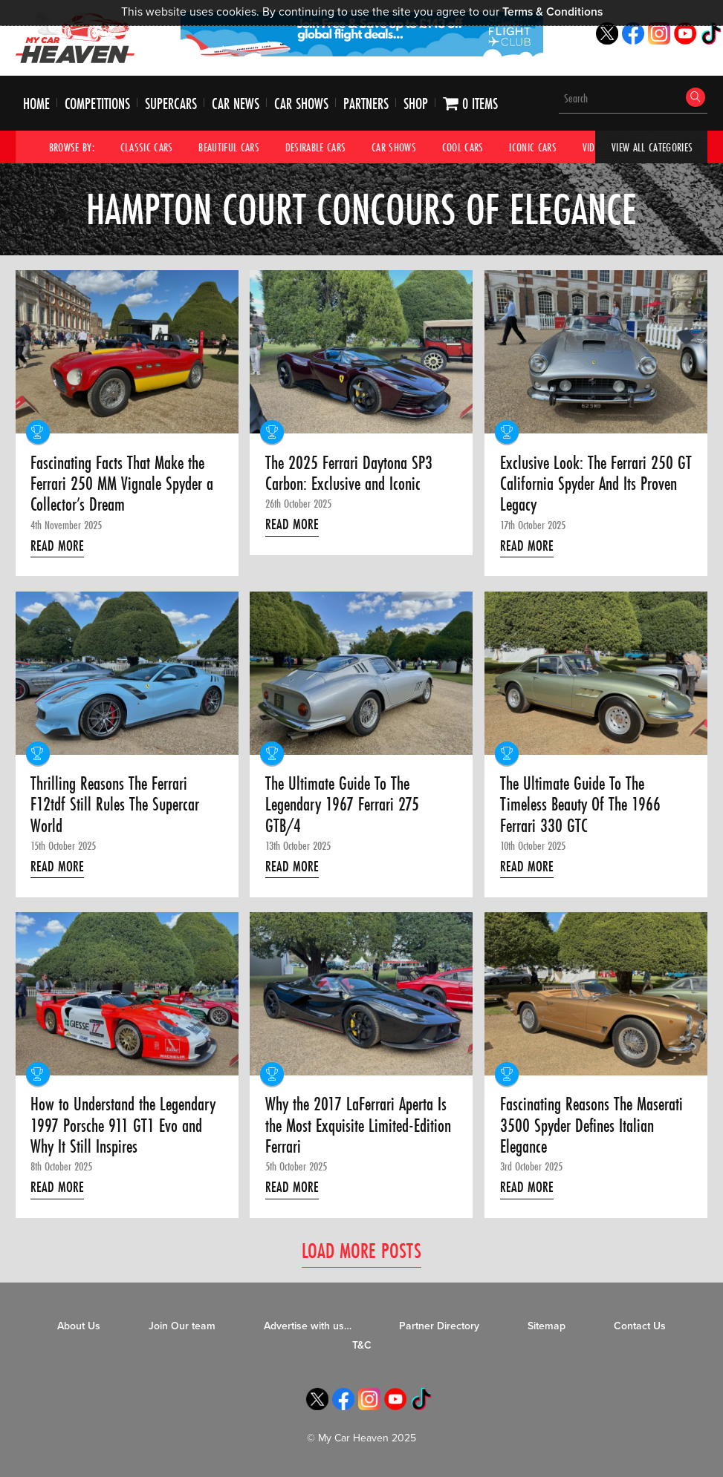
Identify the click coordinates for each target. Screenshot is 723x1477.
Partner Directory (439, 1326)
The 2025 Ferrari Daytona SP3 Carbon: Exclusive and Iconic (348, 474)
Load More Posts (361, 1250)
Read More (57, 545)
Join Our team (182, 1326)
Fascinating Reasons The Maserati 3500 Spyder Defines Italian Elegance (591, 1125)
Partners (366, 103)
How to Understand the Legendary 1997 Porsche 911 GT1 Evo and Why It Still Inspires (122, 1125)
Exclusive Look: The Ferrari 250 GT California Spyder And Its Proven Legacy (596, 484)
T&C (362, 1345)
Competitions (97, 103)
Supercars (171, 103)
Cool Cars (463, 147)
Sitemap (546, 1326)
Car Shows (301, 103)
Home (36, 103)
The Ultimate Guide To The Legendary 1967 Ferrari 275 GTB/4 (342, 804)
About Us (78, 1326)
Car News (235, 103)
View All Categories (652, 147)
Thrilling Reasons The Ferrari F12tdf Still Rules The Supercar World (114, 804)
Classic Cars (146, 147)
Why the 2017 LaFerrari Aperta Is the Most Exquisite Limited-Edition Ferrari (358, 1125)
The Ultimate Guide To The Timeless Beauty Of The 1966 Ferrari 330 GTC (580, 804)
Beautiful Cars (228, 147)
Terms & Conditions (552, 12)
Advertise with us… (307, 1326)
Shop (415, 103)
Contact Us (640, 1326)
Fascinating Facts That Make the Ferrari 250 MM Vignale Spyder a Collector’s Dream (121, 484)
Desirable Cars (315, 147)
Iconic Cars (533, 147)
